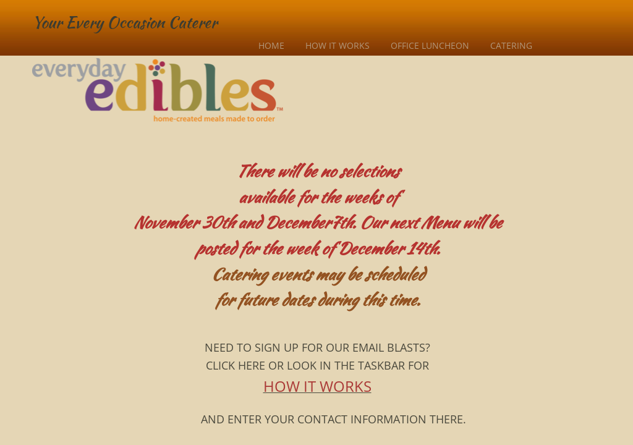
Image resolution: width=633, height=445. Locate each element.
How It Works (337, 45)
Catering (511, 45)
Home (271, 45)
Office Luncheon (430, 45)
